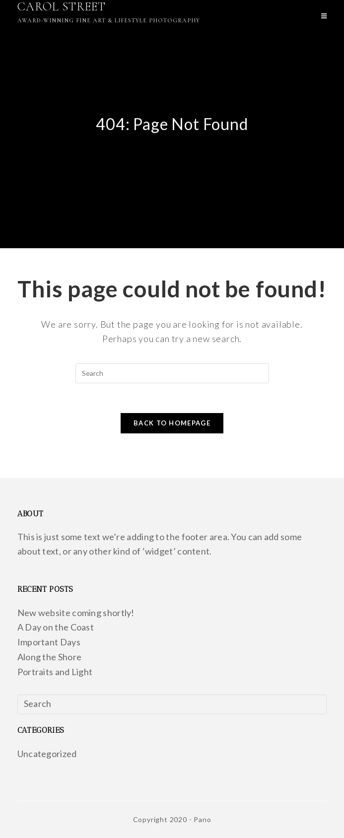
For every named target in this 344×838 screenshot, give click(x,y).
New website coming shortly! (76, 612)
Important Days (48, 641)
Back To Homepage (172, 423)
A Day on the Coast (55, 627)
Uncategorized (47, 753)
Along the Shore (49, 656)
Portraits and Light (55, 671)
